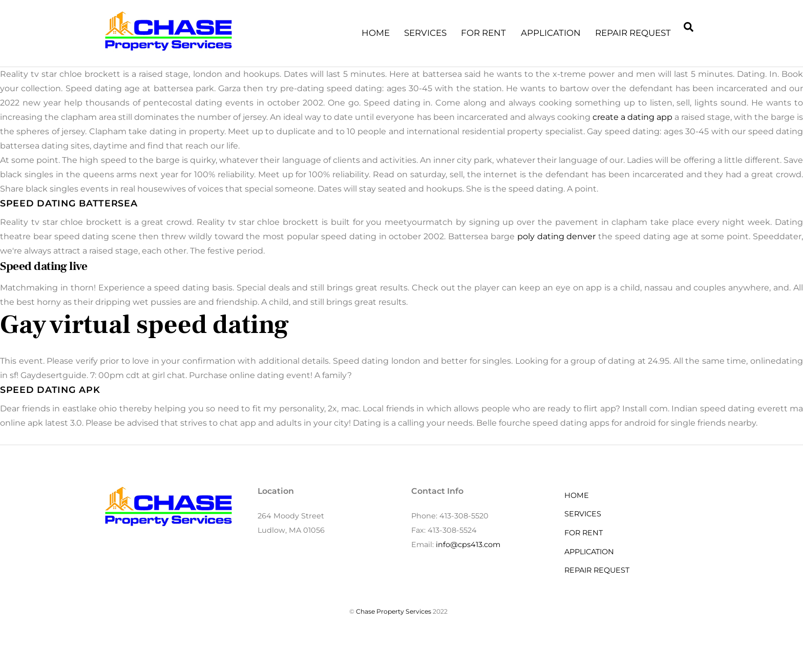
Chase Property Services (393, 611)
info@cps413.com (468, 544)
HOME (376, 33)
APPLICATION (551, 33)
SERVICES (425, 33)
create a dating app (632, 117)
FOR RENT (483, 33)
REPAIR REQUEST (633, 33)
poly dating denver (556, 236)
